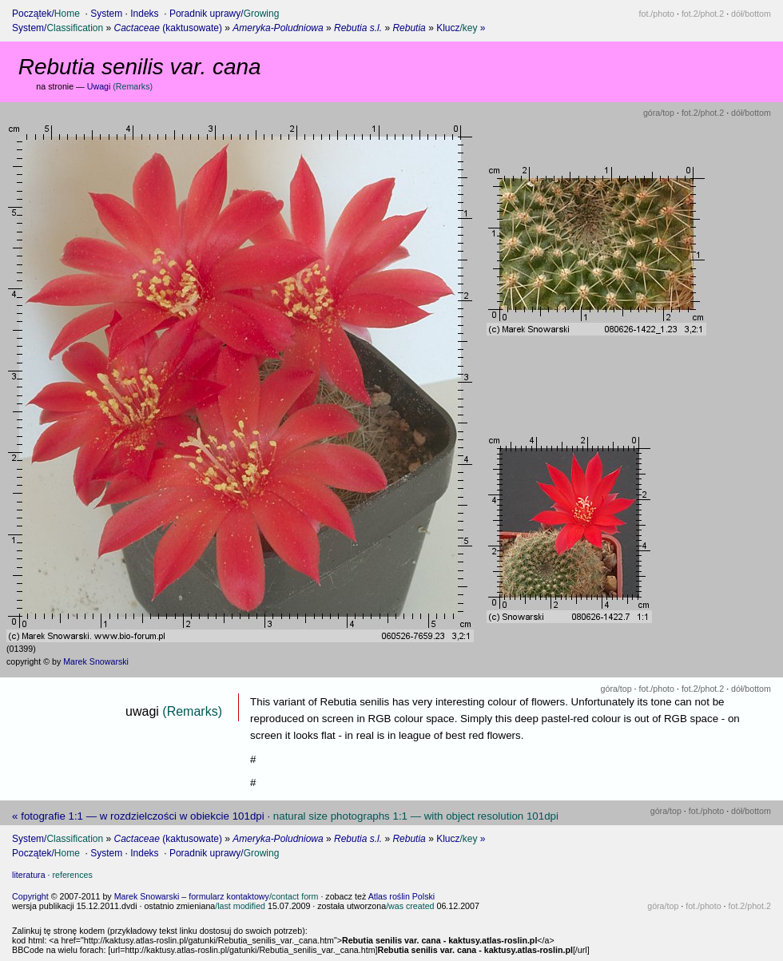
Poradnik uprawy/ (224, 13)
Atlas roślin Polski (401, 896)
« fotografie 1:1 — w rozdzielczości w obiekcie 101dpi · (285, 816)
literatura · (52, 875)
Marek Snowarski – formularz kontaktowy (216, 896)
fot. (656, 13)
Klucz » (460, 28)
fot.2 (703, 13)
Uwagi (120, 86)
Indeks (144, 13)
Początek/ (46, 13)
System (106, 13)
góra (658, 112)
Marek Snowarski (96, 661)
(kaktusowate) (168, 28)
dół (751, 13)
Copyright (30, 896)
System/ (57, 28)
